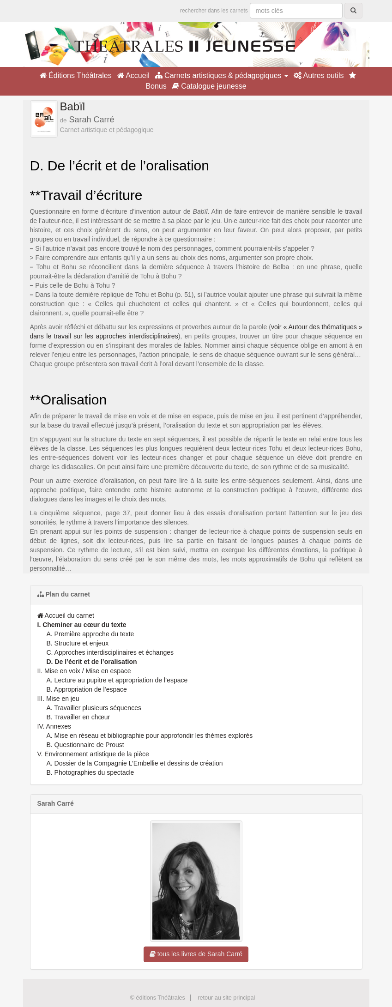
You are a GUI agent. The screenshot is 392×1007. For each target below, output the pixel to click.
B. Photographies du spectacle (90, 772)
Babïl (72, 106)
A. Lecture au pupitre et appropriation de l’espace (117, 680)
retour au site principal (226, 998)
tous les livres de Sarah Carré (196, 954)
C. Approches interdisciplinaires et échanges (110, 652)
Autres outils (319, 75)
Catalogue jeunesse (209, 86)
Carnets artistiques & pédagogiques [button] (221, 75)
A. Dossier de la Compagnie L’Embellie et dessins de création (135, 763)
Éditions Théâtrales (76, 75)
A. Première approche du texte (90, 634)
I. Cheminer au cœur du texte (82, 624)
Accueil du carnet (66, 615)
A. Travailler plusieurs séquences (94, 708)
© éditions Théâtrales (157, 998)
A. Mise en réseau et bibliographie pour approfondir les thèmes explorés (150, 735)
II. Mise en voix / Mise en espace (84, 671)
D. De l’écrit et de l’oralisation (92, 661)
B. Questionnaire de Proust (85, 744)
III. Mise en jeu (58, 698)
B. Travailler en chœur (78, 717)
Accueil (133, 75)
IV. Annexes (54, 726)
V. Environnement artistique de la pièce (93, 754)
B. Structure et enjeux (78, 643)
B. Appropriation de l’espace (87, 689)
